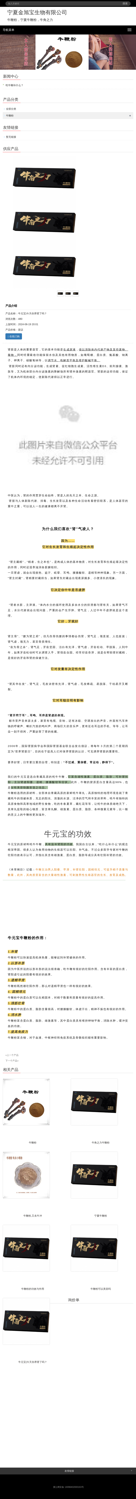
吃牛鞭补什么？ (14, 85)
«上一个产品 (11, 1055)
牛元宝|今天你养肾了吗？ (32, 1362)
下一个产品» (11, 1060)
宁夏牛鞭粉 (100, 1215)
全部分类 (11, 108)
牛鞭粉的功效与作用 (32, 1288)
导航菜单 (8, 29)
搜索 (125, 3)
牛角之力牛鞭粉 (101, 1142)
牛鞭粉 (10, 115)
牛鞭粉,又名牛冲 (32, 1215)
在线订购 (14, 336)
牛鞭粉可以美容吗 (100, 1288)
